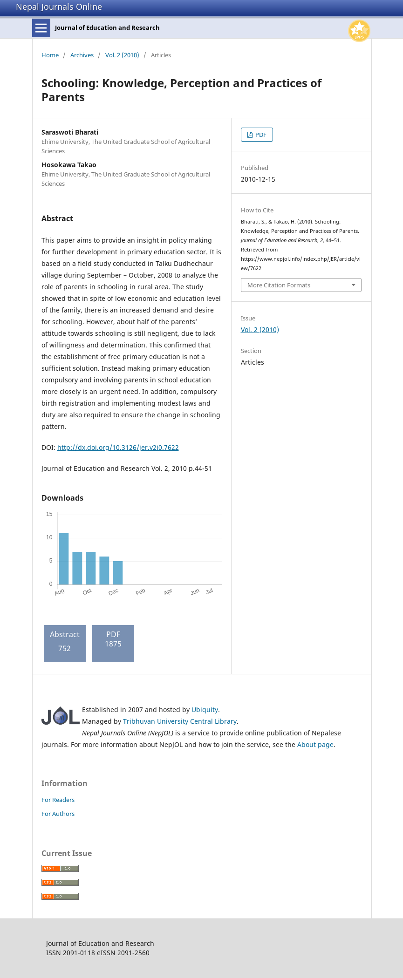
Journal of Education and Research (107, 27)
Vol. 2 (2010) (122, 55)
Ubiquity (204, 709)
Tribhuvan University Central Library (180, 721)
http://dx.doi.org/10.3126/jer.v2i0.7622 (118, 447)
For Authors (58, 813)
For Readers (58, 799)
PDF (260, 134)
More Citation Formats (278, 285)
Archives (82, 55)
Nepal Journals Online (59, 6)
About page (315, 744)
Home (50, 55)
